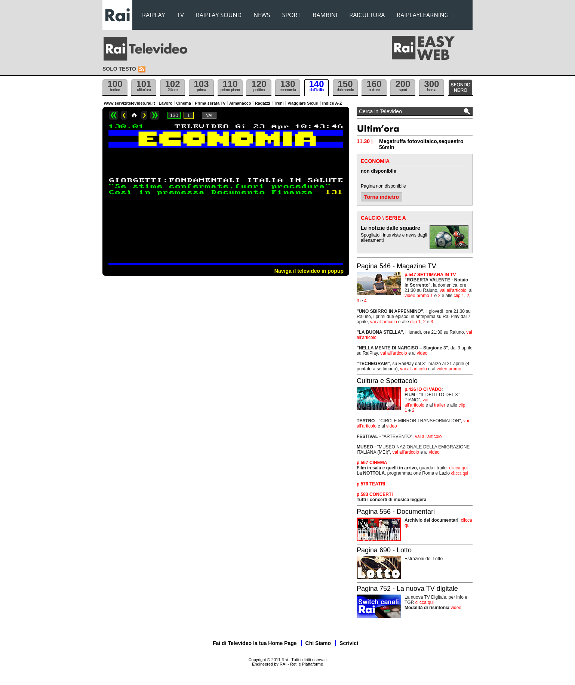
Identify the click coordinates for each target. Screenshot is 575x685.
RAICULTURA (367, 15)
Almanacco (240, 103)
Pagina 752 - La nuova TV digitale (407, 588)
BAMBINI (325, 15)
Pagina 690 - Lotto (384, 550)
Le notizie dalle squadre (390, 228)
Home (134, 115)
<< (113, 115)
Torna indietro (381, 197)
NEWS (261, 15)
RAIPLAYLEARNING (423, 15)
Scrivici (348, 643)
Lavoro (166, 103)
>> (154, 115)
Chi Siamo (318, 643)
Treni (279, 103)
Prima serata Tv (210, 103)
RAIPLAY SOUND (219, 15)
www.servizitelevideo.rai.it (129, 103)
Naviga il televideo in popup (309, 271)
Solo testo (119, 69)
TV (180, 15)
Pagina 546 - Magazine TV (396, 266)
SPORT (291, 15)
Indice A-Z (332, 103)
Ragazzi (262, 103)
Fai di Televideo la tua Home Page (255, 643)
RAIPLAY (153, 15)
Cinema (183, 103)
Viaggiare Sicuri (303, 103)
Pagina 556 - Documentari (396, 511)
